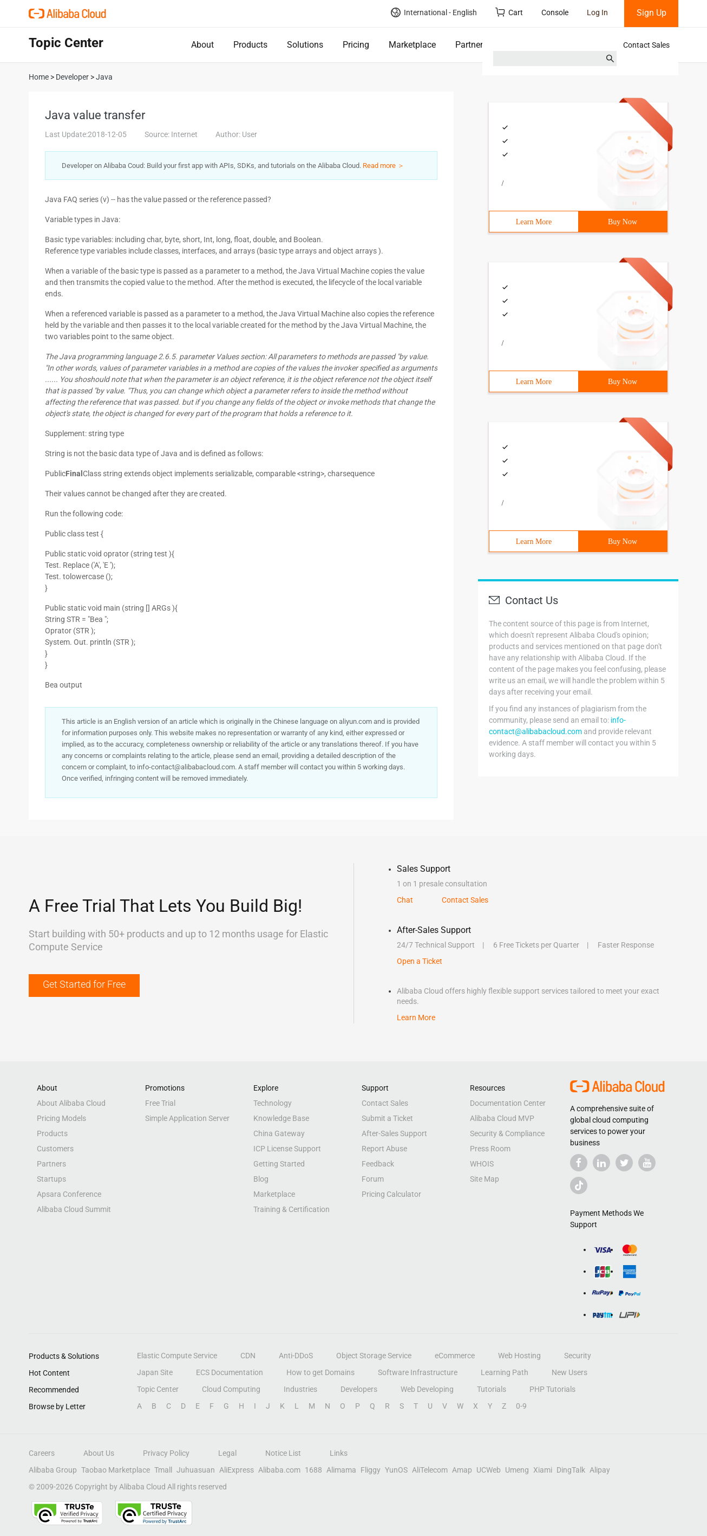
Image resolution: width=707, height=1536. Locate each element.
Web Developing (427, 1389)
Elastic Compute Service (177, 1355)
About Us (98, 1453)
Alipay (600, 1470)
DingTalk (571, 1470)
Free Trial (160, 1103)
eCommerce (455, 1355)
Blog (261, 1179)
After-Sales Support (394, 1133)
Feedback (378, 1163)
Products (250, 45)
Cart (509, 12)
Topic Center (158, 1389)
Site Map (484, 1179)
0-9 (521, 1406)
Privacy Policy (166, 1453)
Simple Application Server (187, 1118)
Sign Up (651, 13)
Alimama (341, 1470)
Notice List (283, 1453)
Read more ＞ (383, 165)
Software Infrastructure (417, 1372)
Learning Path (504, 1372)
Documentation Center (508, 1103)
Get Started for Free (84, 984)
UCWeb (488, 1470)
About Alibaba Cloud (71, 1103)
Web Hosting (519, 1355)
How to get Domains (320, 1372)
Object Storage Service (373, 1355)
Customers (55, 1148)
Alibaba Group (53, 1470)
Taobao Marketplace (115, 1470)
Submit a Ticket (387, 1118)
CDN (248, 1355)
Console (554, 12)
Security (577, 1355)
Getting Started (279, 1163)
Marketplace (412, 45)
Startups (51, 1179)
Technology (272, 1103)
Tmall (163, 1470)
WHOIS (482, 1163)
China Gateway (279, 1133)
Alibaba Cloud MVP (502, 1118)
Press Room (490, 1148)
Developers (359, 1389)
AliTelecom (430, 1470)
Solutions (305, 45)
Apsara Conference (69, 1194)
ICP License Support (287, 1148)
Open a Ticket (419, 961)
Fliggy (371, 1470)
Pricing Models (61, 1118)
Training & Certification (291, 1209)
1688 (313, 1470)
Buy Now (622, 222)
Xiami (542, 1470)
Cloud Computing (231, 1389)
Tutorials (491, 1389)
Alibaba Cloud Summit (74, 1209)
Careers (42, 1453)
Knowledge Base (281, 1118)
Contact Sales (646, 45)
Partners (471, 45)
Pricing (356, 45)
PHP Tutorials (552, 1389)
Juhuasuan (195, 1470)
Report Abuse (384, 1148)
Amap (462, 1470)
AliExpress (236, 1470)
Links (339, 1453)
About (202, 45)
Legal (227, 1453)
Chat (405, 900)
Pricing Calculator (391, 1194)
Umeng (517, 1470)
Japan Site (155, 1372)
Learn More (534, 222)
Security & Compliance (507, 1133)
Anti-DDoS (296, 1355)
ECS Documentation (229, 1372)
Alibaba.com (279, 1470)
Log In (597, 12)
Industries (300, 1389)
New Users (569, 1372)
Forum (373, 1179)
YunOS (396, 1470)
